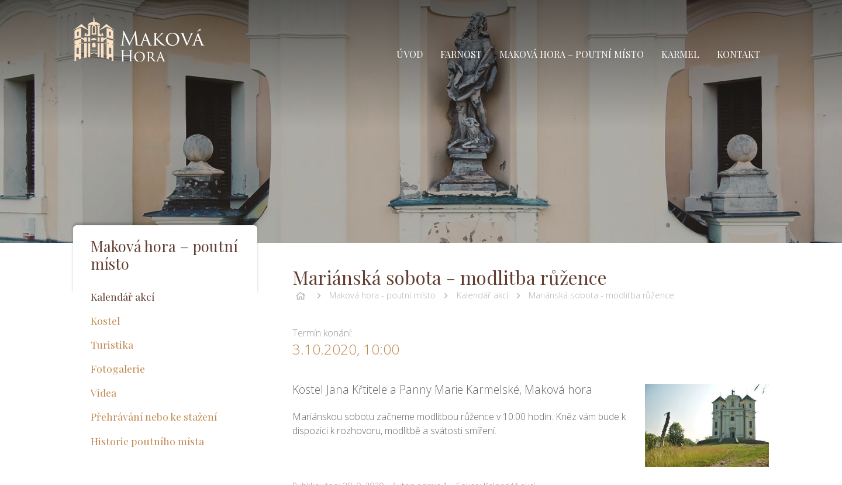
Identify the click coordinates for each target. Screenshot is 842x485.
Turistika (112, 344)
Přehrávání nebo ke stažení (154, 416)
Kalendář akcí (482, 295)
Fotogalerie (118, 368)
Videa (103, 392)
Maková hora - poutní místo (382, 295)
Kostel (105, 320)
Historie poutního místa (147, 441)
